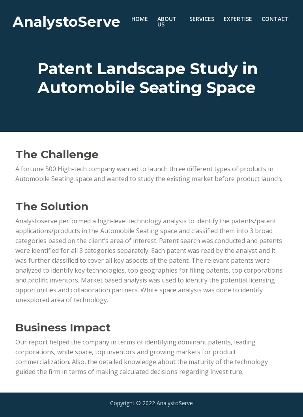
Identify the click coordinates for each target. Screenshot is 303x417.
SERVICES (201, 18)
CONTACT (275, 18)
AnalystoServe (66, 21)
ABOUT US (167, 21)
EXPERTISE (238, 18)
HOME (142, 18)
